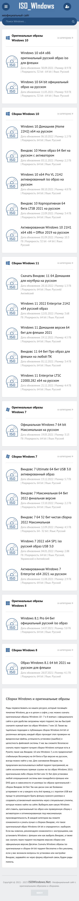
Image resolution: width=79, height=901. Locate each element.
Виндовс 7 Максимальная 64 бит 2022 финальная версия (44, 495)
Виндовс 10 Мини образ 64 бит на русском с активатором (45, 153)
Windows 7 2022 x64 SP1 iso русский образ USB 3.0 (41, 543)
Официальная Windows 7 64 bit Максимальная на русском (43, 427)
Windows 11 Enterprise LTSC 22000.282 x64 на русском (41, 378)
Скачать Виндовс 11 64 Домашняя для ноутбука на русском (45, 278)
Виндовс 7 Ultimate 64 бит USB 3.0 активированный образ (46, 471)
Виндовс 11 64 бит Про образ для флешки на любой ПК (45, 354)
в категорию (65, 37)
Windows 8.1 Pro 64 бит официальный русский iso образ (44, 620)
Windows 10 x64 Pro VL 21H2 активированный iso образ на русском (42, 179)
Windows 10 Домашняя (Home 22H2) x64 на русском (42, 129)
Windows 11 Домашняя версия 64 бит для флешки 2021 (45, 330)
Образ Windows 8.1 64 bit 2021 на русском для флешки (45, 665)
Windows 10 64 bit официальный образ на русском (44, 84)
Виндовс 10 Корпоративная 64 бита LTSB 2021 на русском (43, 206)
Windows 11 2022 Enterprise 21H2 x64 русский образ (45, 306)
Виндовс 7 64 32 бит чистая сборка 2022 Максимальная (46, 519)
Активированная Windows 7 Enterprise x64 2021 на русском (43, 571)
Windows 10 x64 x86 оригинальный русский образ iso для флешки (44, 58)
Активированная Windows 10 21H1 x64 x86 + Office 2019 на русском (46, 230)
